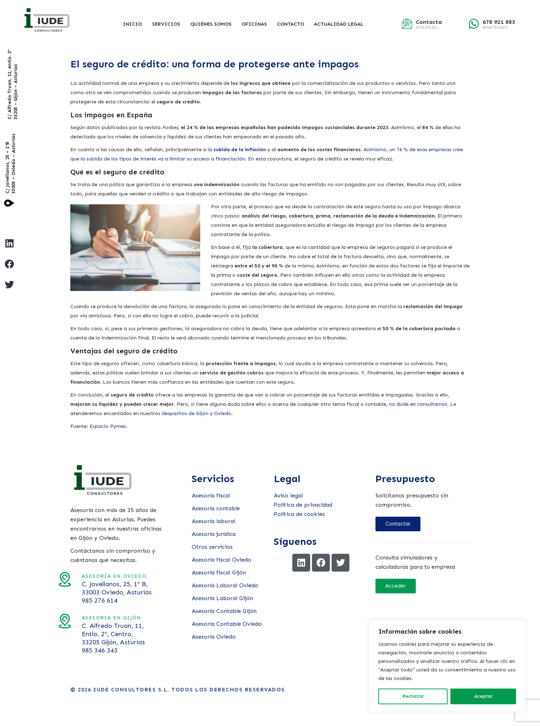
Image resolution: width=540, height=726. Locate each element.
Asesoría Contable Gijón (224, 611)
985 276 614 (48, 600)
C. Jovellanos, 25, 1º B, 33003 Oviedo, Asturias (66, 588)
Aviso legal (288, 495)
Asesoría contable (216, 508)
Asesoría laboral (213, 521)
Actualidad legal (338, 24)
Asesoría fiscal (211, 495)
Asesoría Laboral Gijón (222, 598)
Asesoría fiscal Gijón (219, 572)
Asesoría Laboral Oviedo (225, 585)
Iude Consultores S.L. (131, 689)
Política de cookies (299, 514)
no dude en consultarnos (418, 404)
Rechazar (413, 696)
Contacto (290, 24)
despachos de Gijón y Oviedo (196, 413)
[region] (447, 666)
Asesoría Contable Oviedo (227, 623)
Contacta (429, 22)
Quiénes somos (211, 24)
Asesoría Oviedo (214, 636)
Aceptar (483, 696)
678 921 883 (499, 22)
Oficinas (254, 24)
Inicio (132, 24)
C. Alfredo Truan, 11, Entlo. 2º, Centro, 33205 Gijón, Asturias (62, 634)
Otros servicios (212, 546)
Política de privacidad (303, 504)
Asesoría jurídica (214, 534)
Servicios (166, 24)
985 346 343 (48, 650)
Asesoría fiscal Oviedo (221, 559)
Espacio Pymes (108, 426)
